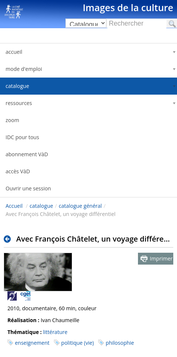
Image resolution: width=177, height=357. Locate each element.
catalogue (41, 205)
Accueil (14, 205)
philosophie (120, 342)
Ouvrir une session (28, 188)
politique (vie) (77, 342)
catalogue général (80, 205)
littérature (55, 331)
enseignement (32, 342)
